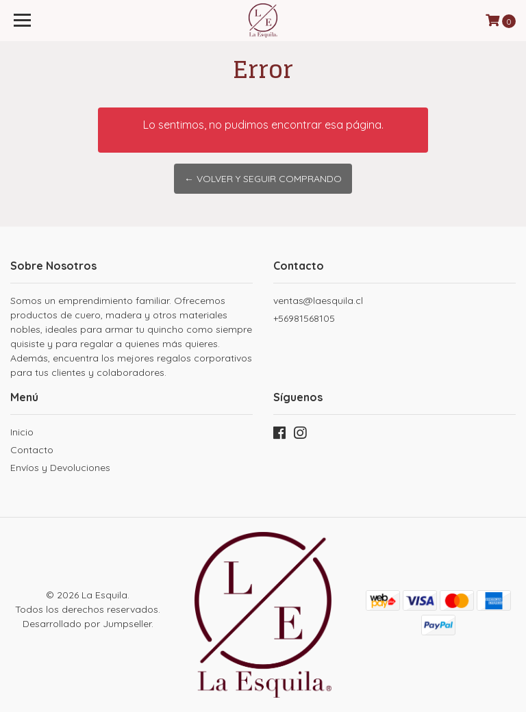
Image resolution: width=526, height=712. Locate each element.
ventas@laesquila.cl (318, 300)
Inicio (22, 432)
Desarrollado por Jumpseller (87, 624)
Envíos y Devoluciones (60, 467)
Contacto (31, 450)
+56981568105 (304, 318)
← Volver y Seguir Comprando (263, 179)
